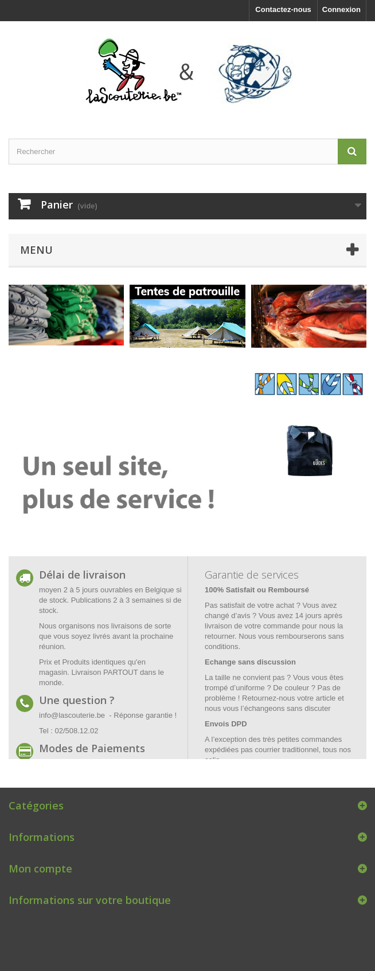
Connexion (341, 9)
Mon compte (40, 868)
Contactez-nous (283, 9)
